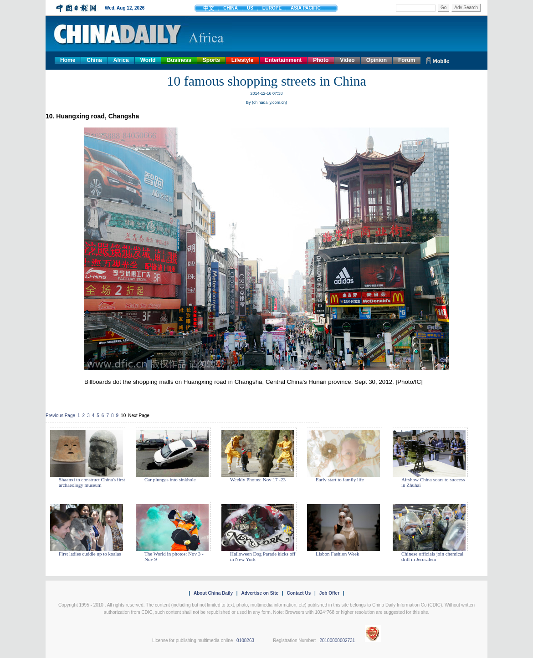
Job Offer (329, 593)
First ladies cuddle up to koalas (90, 553)
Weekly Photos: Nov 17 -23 (258, 479)
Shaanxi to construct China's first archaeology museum (92, 482)
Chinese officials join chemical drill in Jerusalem (432, 556)
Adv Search (466, 7)
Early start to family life (340, 479)
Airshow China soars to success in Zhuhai (433, 482)
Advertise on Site (259, 593)
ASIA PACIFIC (306, 7)
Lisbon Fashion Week (337, 553)
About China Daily (213, 593)
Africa (121, 60)
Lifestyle (242, 60)
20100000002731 (337, 640)
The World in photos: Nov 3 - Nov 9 (174, 556)
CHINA (230, 7)
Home (67, 60)
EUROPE (272, 7)
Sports (211, 60)
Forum (406, 60)
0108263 (245, 640)
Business (179, 60)
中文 (208, 8)
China (94, 60)
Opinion (376, 60)
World (148, 60)
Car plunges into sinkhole (170, 479)
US (250, 7)
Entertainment (283, 60)
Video (347, 60)
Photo (320, 60)
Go (443, 7)
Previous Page (60, 415)
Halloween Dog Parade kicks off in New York (262, 556)
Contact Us (299, 593)
